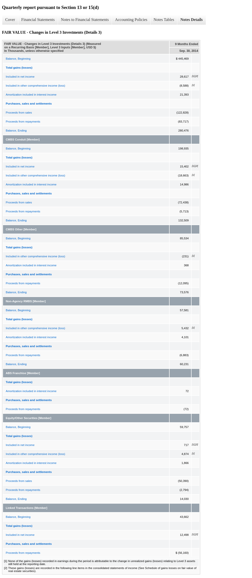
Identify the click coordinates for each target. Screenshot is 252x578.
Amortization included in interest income (31, 94)
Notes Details (191, 19)
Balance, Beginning (18, 58)
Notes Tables (164, 19)
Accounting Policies (131, 19)
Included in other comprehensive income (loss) (35, 85)
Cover (10, 19)
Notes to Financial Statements (85, 19)
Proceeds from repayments (23, 121)
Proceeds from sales (19, 112)
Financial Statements (38, 19)
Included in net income (20, 76)
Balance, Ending (16, 130)
